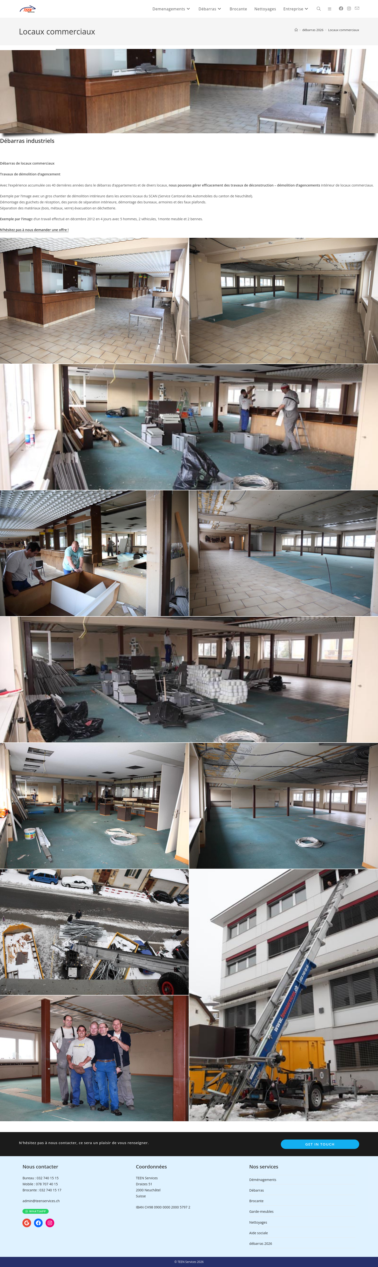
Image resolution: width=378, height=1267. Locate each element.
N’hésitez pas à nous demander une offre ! (34, 229)
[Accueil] (296, 30)
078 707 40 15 (47, 1184)
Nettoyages (258, 1222)
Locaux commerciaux (343, 30)
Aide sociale (258, 1233)
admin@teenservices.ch (41, 1201)
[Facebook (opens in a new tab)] (341, 8)
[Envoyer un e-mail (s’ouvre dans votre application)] (357, 8)
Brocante (256, 1201)
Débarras (256, 1190)
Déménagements (262, 1179)
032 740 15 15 (48, 1178)
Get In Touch (320, 1144)
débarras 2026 (260, 1243)
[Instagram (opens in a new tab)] (349, 8)
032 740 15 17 (50, 1190)
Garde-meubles (261, 1211)
